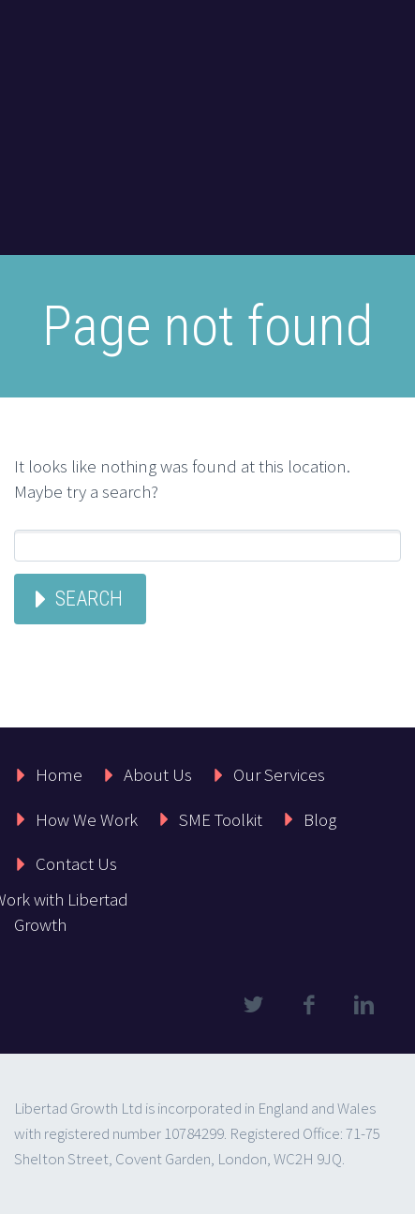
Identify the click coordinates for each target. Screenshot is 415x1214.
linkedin (363, 1005)
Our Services (279, 774)
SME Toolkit (220, 819)
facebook (308, 1005)
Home (59, 774)
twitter (253, 1005)
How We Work (87, 819)
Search (89, 598)
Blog (320, 819)
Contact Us (76, 863)
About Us (158, 774)
